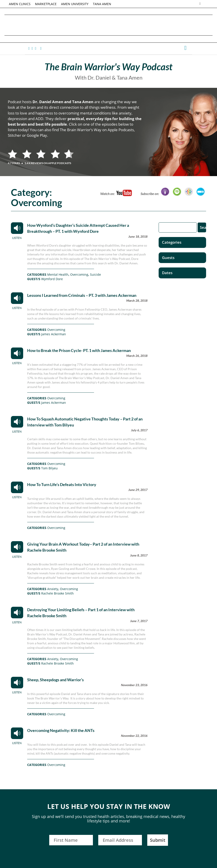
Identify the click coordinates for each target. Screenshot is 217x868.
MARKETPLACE (46, 4)
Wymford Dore (52, 279)
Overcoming (79, 274)
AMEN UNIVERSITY (74, 4)
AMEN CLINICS (20, 4)
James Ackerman (53, 334)
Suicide (95, 274)
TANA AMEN (102, 4)
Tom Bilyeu (49, 468)
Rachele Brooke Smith (57, 593)
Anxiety (52, 589)
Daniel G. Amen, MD (108, 25)
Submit (157, 840)
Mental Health (57, 274)
